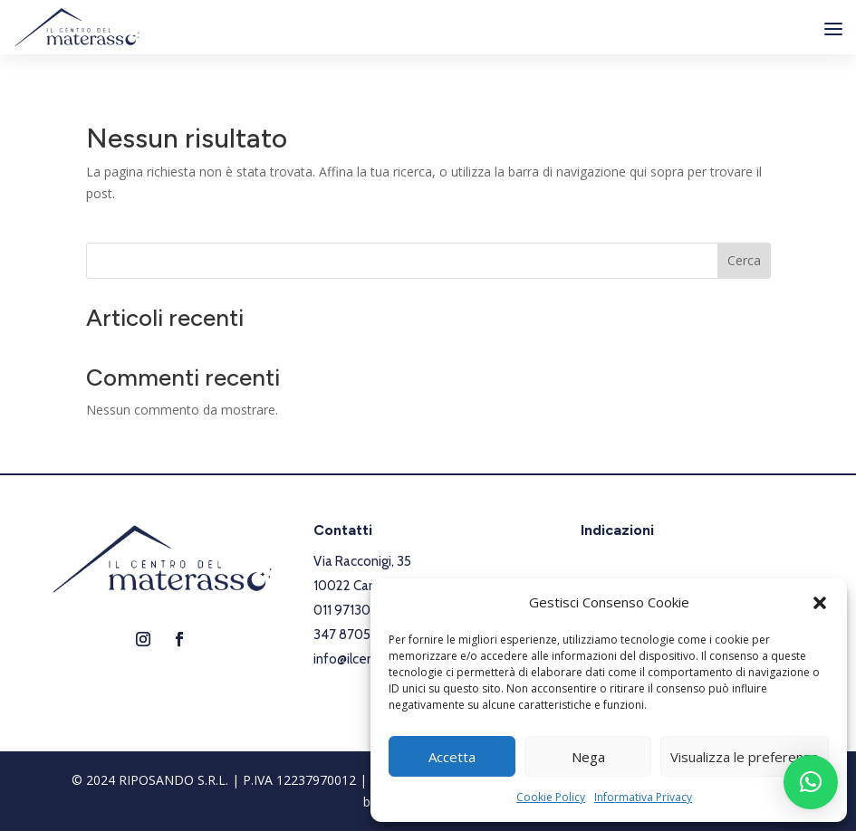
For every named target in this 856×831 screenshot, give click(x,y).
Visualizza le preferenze (744, 757)
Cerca (744, 260)
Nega (588, 757)
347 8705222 (352, 634)
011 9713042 (349, 610)
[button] (820, 603)
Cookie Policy (550, 797)
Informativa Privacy (643, 797)
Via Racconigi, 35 (362, 561)
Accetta (452, 757)
